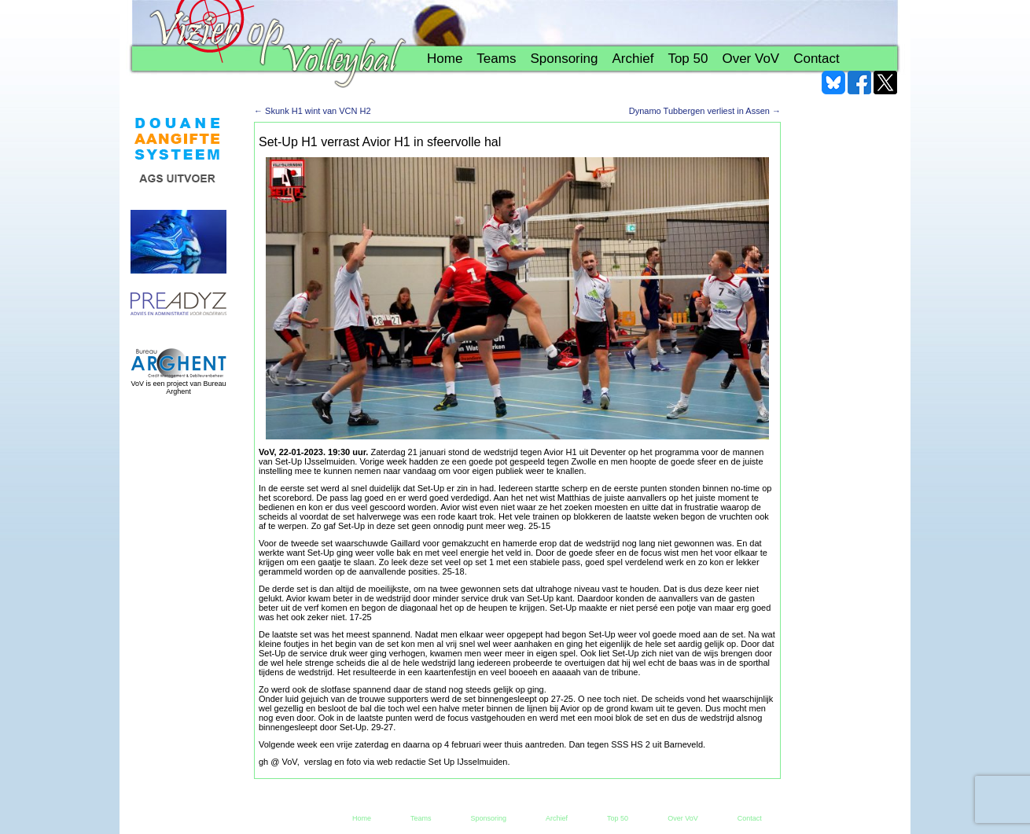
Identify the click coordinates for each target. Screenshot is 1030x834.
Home (444, 58)
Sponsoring (564, 58)
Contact (816, 58)
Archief (632, 58)
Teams (496, 58)
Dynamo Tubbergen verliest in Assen (705, 111)
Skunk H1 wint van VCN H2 (312, 111)
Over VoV (750, 58)
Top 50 (688, 58)
